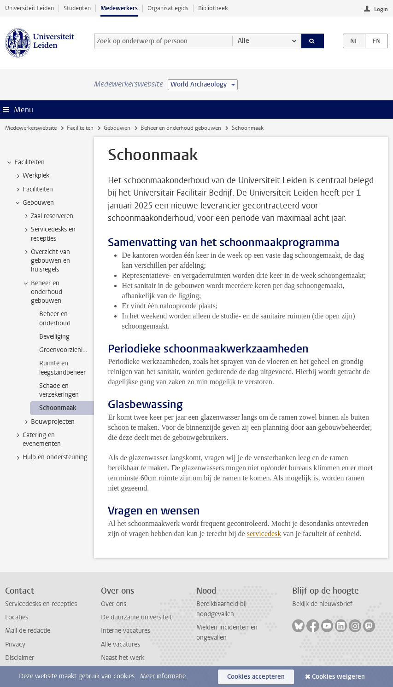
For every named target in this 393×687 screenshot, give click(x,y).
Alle (243, 40)
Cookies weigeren (338, 676)
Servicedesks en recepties (41, 604)
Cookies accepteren (256, 676)
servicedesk (264, 533)
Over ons (113, 604)
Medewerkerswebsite (31, 128)
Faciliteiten (80, 128)
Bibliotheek (213, 8)
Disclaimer (19, 657)
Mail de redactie (27, 630)
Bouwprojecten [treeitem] (48, 422)
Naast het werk (122, 657)
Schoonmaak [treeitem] (57, 408)
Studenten (77, 8)
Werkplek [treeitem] (31, 175)
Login (381, 9)
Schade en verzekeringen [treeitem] (59, 390)
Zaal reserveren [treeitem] (47, 216)
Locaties (16, 617)
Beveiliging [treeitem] (54, 336)
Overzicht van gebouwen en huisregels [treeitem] (46, 261)
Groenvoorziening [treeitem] (64, 350)
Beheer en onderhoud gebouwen (181, 128)
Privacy (15, 644)
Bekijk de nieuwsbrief (322, 604)
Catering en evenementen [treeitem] (37, 439)
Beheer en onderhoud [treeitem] (54, 318)
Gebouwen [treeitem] (34, 203)
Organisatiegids (167, 8)
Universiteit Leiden (29, 8)
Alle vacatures (120, 644)
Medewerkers (119, 8)
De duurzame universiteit (136, 617)
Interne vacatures (125, 630)
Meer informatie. (164, 676)
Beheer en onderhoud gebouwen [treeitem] (42, 292)
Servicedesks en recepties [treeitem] (49, 233)
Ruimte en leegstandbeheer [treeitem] (62, 367)
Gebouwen (117, 128)
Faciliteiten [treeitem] (25, 162)
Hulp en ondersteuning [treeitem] (51, 457)
